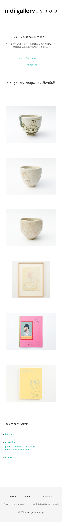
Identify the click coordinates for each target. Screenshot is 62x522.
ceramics (31, 447)
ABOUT (29, 496)
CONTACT (47, 496)
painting (18, 447)
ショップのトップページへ (31, 58)
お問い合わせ (31, 64)
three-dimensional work (17, 450)
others (8, 457)
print (7, 447)
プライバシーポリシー (13, 504)
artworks (10, 442)
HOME (13, 496)
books (8, 434)
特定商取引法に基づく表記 (46, 504)
